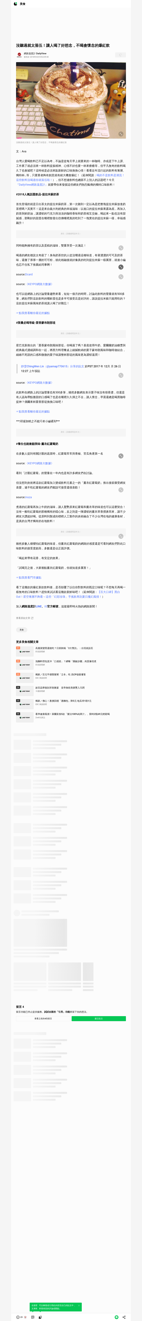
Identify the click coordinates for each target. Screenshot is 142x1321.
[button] (21, 1317)
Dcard (29, 274)
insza (28, 497)
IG (45, 606)
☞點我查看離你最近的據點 (33, 313)
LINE (39, 606)
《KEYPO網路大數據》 (39, 284)
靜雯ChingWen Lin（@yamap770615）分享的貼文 (52, 366)
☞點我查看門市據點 (28, 577)
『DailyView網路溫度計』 (32, 184)
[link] (33, 1317)
